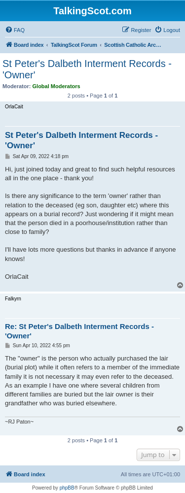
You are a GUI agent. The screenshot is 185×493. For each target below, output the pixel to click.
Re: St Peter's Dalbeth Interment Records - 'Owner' (79, 331)
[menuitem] (15, 30)
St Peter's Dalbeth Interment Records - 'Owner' (87, 69)
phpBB (67, 488)
